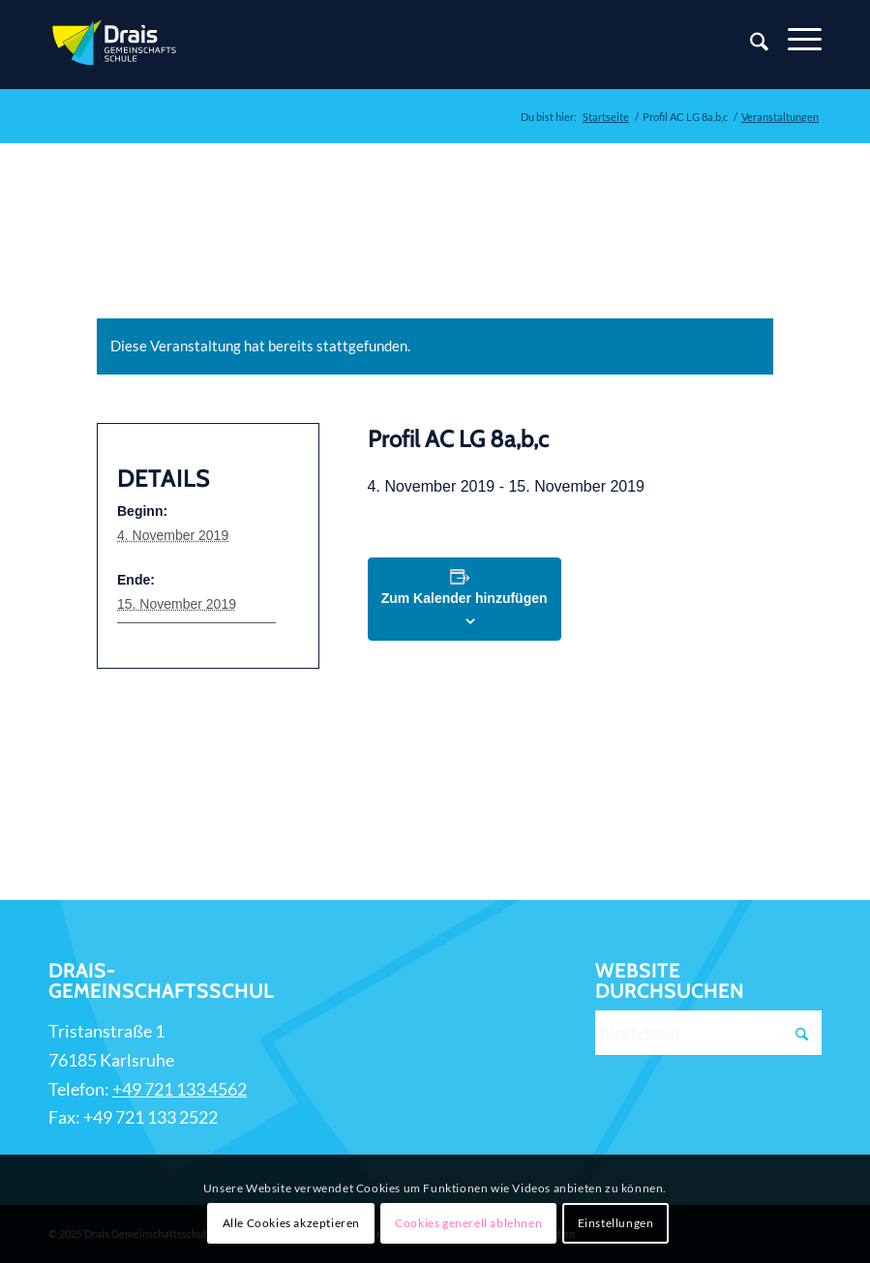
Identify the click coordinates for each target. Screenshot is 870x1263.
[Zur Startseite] (116, 44)
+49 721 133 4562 (179, 1088)
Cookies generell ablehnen (468, 1223)
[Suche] (749, 44)
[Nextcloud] (708, 1032)
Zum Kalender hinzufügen (464, 598)
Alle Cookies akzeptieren (291, 1223)
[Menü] (795, 39)
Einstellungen (616, 1223)
